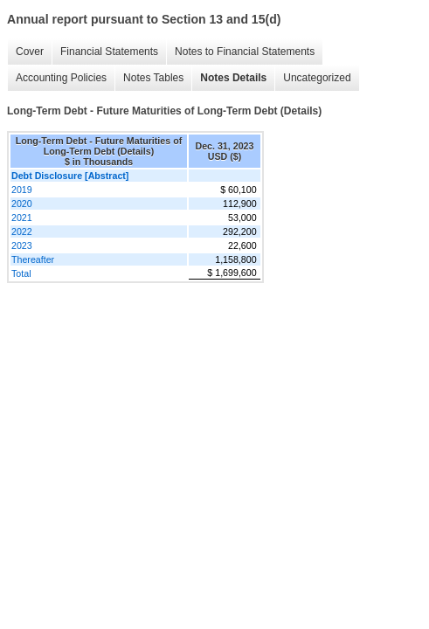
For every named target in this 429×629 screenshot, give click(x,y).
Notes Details (233, 78)
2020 (21, 203)
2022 (21, 231)
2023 (21, 245)
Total (21, 273)
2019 (21, 189)
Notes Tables (153, 78)
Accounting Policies (61, 78)
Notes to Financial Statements (245, 51)
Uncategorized (316, 78)
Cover (30, 51)
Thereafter (32, 259)
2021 (21, 217)
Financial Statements (109, 51)
